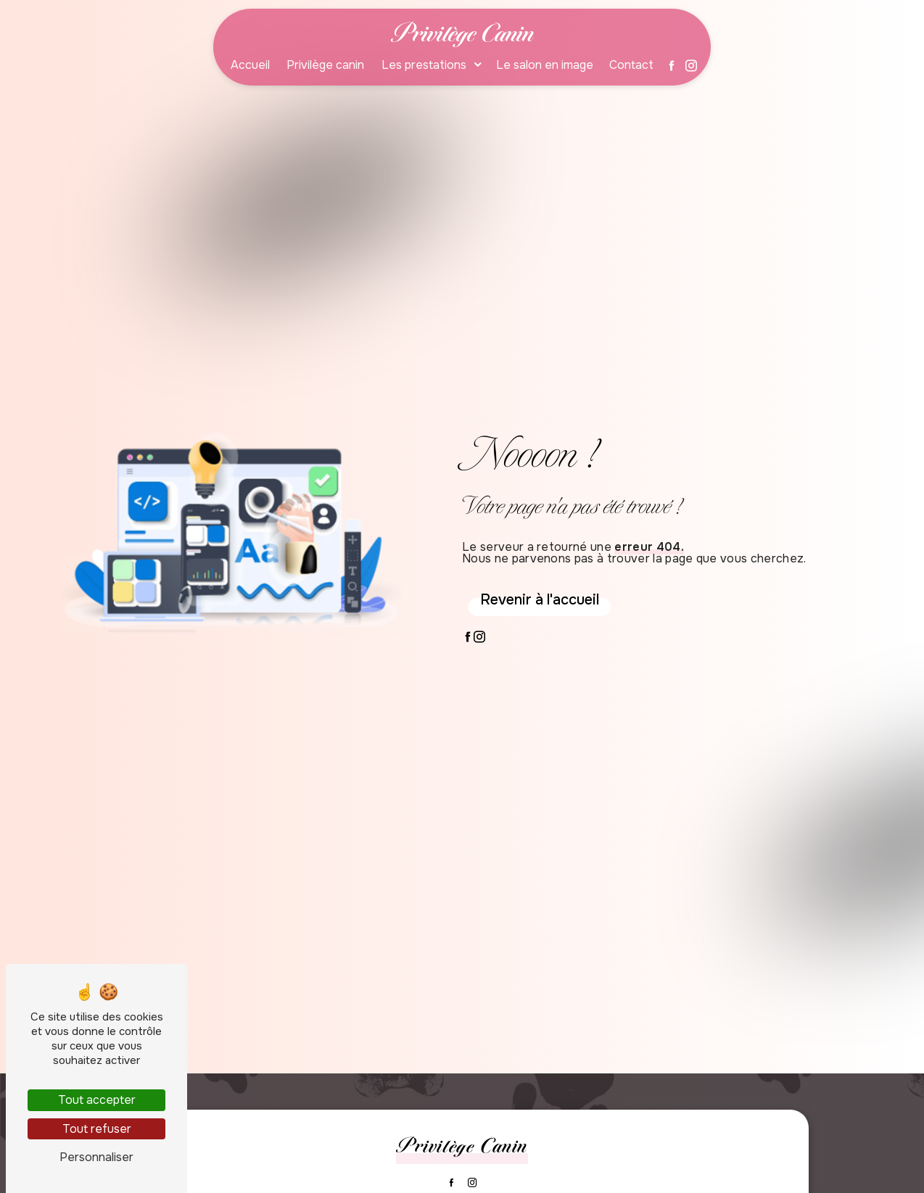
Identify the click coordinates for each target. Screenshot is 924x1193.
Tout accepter (97, 1099)
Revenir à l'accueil (539, 600)
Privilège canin (325, 65)
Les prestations (423, 65)
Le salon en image (544, 65)
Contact (631, 65)
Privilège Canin (462, 33)
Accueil (250, 65)
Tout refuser (96, 1128)
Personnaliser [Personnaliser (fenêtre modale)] (96, 1157)
